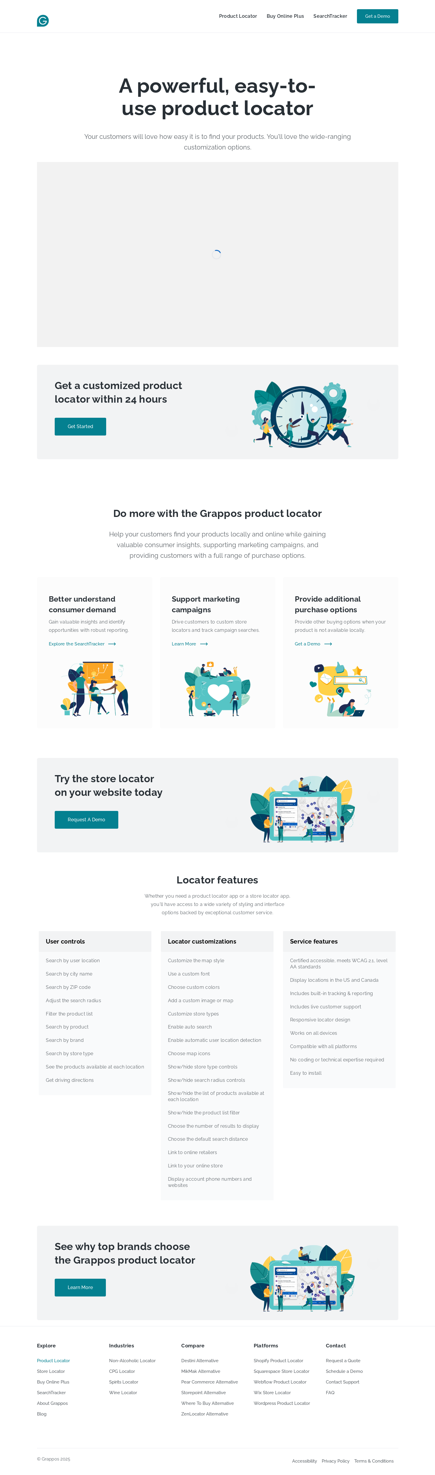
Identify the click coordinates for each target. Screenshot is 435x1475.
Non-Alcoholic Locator (132, 1360)
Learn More (80, 1287)
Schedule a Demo (344, 1371)
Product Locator (238, 16)
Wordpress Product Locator (282, 1403)
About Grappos (52, 1403)
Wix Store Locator (272, 1392)
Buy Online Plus (285, 16)
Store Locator (51, 1371)
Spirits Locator (123, 1382)
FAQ (330, 1392)
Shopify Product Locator (278, 1360)
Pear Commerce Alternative (209, 1382)
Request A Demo (86, 819)
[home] (43, 16)
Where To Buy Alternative (207, 1403)
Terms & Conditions (374, 1461)
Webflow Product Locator (280, 1382)
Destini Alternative (200, 1360)
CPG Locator (122, 1371)
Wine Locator (123, 1392)
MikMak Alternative (200, 1371)
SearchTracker (330, 16)
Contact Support (342, 1382)
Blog (41, 1414)
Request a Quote (343, 1360)
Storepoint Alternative (203, 1392)
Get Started (80, 426)
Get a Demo (377, 16)
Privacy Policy (336, 1461)
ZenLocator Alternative (204, 1414)
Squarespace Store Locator (281, 1371)
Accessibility (304, 1461)
